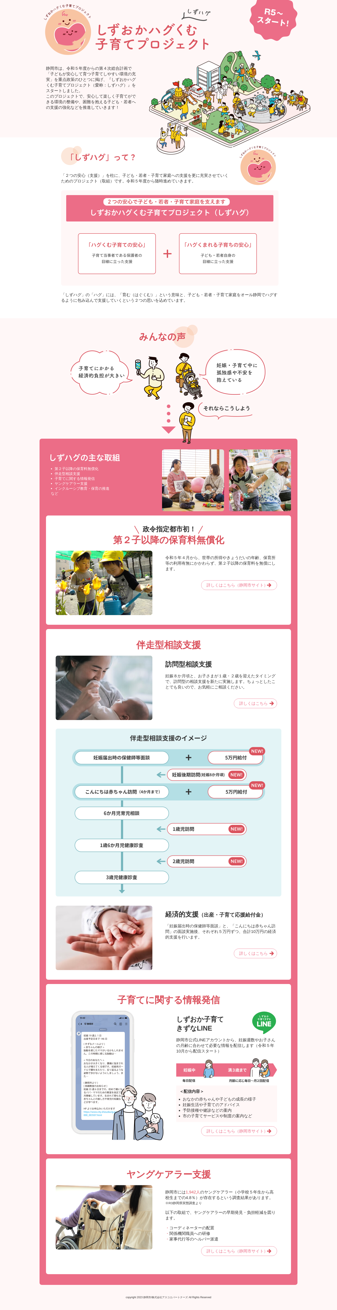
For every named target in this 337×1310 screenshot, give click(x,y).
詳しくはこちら (253, 703)
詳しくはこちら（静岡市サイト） (237, 585)
